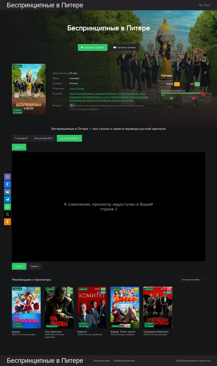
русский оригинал (69, 138)
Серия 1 (19, 266)
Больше (190, 279)
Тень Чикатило (53, 331)
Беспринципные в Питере (45, 5)
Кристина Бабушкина (82, 93)
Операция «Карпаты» (156, 331)
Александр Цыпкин (123, 100)
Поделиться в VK (7, 191)
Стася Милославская (115, 96)
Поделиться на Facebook (7, 184)
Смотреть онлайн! (94, 47)
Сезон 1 (19, 147)
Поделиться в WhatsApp (7, 206)
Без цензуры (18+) (44, 138)
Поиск (206, 5)
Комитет (82, 331)
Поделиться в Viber (7, 176)
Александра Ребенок (98, 100)
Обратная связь (101, 360)
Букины (16, 331)
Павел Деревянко (128, 93)
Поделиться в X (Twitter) (7, 214)
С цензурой (21, 138)
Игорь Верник (77, 100)
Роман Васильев (138, 96)
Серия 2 (35, 266)
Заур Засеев (77, 88)
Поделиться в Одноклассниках (7, 221)
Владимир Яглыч (92, 96)
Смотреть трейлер (126, 47)
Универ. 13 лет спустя (123, 331)
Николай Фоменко (106, 93)
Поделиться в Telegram (7, 199)
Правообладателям (124, 360)
